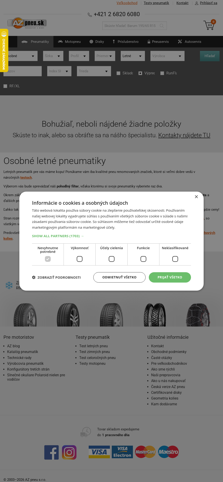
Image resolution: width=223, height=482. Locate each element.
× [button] (196, 197)
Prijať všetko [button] (170, 277)
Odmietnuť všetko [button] (119, 277)
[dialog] (111, 240)
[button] (111, 236)
